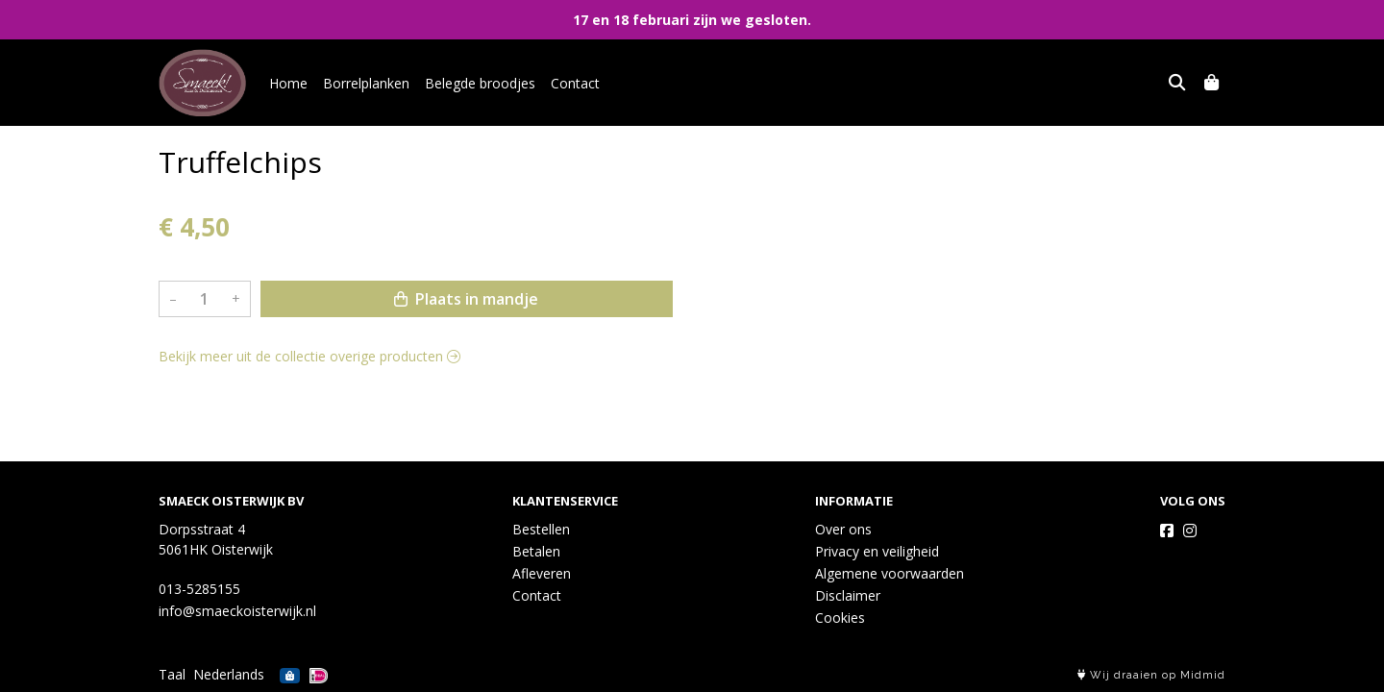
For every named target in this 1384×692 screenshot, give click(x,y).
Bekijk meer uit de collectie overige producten (309, 356)
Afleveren (541, 573)
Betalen (536, 551)
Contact (575, 83)
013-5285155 (199, 589)
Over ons (843, 529)
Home (288, 83)
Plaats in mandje (466, 298)
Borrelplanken (366, 83)
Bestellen (541, 529)
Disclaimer (847, 595)
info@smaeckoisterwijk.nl (237, 611)
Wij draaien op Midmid (1151, 675)
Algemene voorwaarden (889, 573)
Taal (172, 674)
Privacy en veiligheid (877, 551)
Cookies (840, 617)
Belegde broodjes (480, 83)
